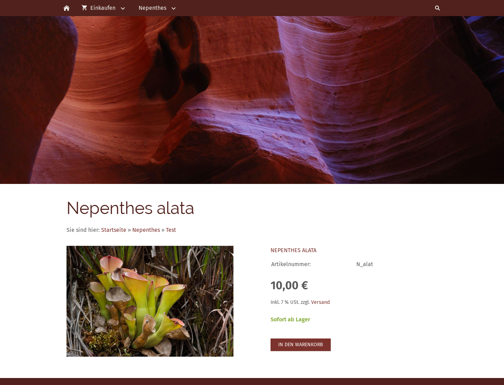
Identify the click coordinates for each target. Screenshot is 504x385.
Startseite (113, 230)
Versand (320, 302)
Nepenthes (146, 230)
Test (171, 230)
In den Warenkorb (300, 345)
